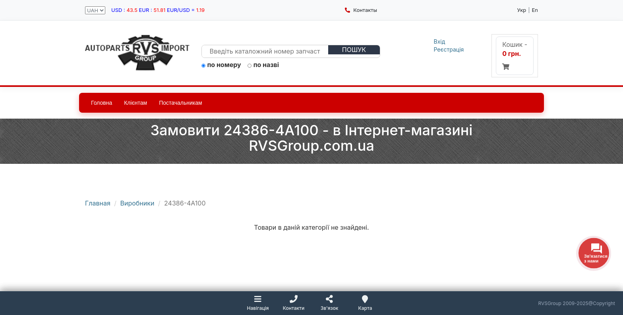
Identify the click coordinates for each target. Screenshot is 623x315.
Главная (97, 203)
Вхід (439, 41)
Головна (101, 103)
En (535, 10)
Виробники (137, 203)
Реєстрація (449, 49)
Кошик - (514, 55)
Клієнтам (135, 103)
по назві (263, 65)
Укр (521, 10)
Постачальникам (180, 103)
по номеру (221, 65)
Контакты (361, 10)
